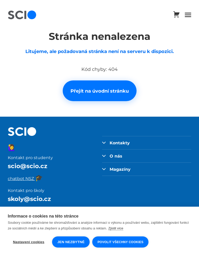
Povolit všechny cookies (120, 242)
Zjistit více (115, 228)
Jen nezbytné (70, 242)
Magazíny (116, 169)
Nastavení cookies (28, 242)
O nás (112, 156)
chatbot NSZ (25, 178)
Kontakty (116, 142)
